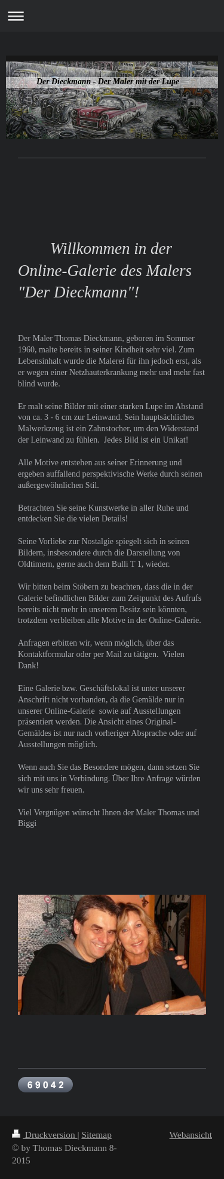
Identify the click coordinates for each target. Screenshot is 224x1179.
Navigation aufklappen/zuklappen (112, 16)
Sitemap (96, 1134)
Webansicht (191, 1134)
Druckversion (44, 1134)
